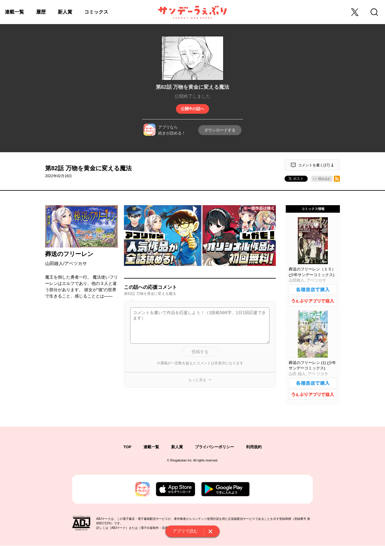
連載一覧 (14, 11)
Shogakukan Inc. (181, 460)
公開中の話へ (192, 108)
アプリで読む (185, 531)
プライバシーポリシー (214, 447)
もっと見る (197, 380)
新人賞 (65, 11)
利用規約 (254, 447)
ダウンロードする (220, 130)
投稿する (200, 351)
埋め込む (324, 178)
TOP (127, 447)
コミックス (96, 11)
